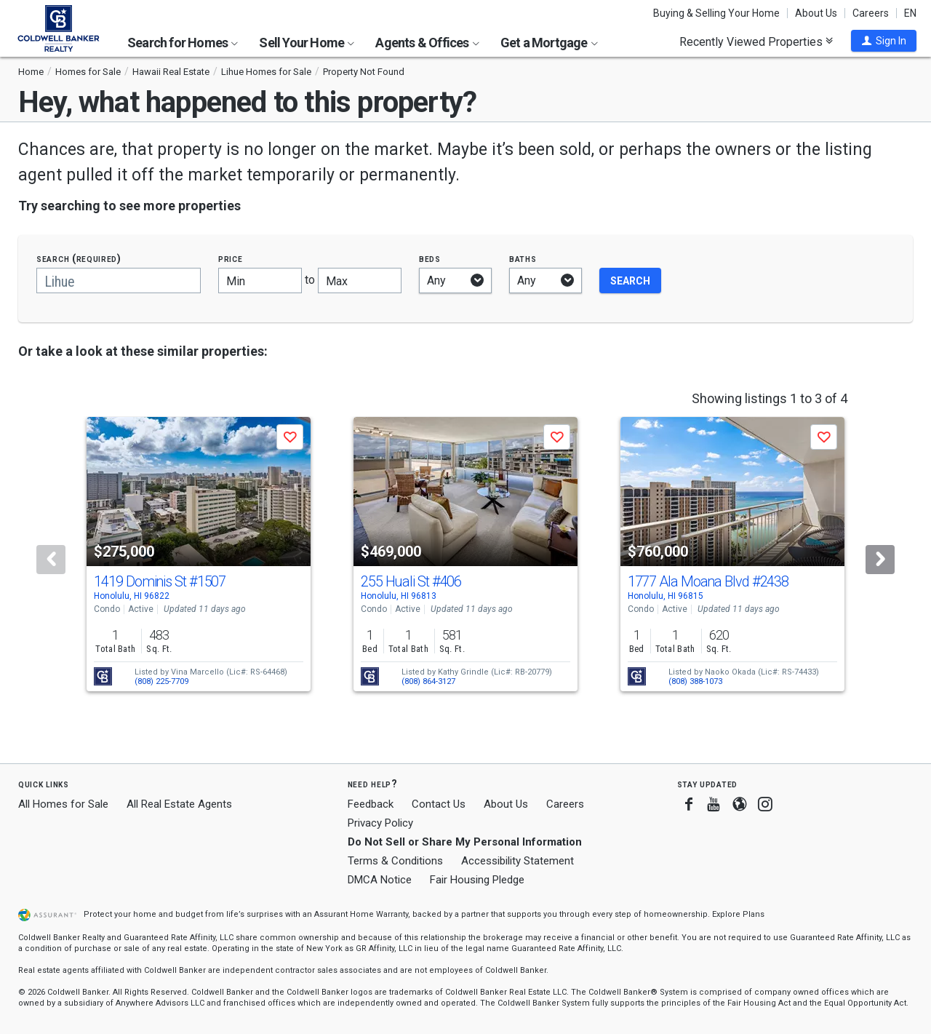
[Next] (880, 559)
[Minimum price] (260, 280)
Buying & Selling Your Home (716, 13)
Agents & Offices (427, 42)
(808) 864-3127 (428, 681)
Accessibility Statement (517, 860)
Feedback (370, 804)
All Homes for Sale (63, 804)
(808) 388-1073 (695, 681)
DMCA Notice (380, 879)
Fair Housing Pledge (477, 879)
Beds (430, 258)
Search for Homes (182, 42)
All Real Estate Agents (179, 804)
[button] (883, 41)
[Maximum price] (359, 280)
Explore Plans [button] (738, 914)
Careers (870, 13)
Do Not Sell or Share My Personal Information (465, 841)
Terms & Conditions (395, 860)
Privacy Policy (380, 823)
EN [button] (910, 13)
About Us (816, 13)
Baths (523, 258)
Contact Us (439, 804)
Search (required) (78, 258)
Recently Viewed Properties (756, 41)
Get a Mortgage (549, 42)
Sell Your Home (306, 42)
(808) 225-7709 (161, 681)
